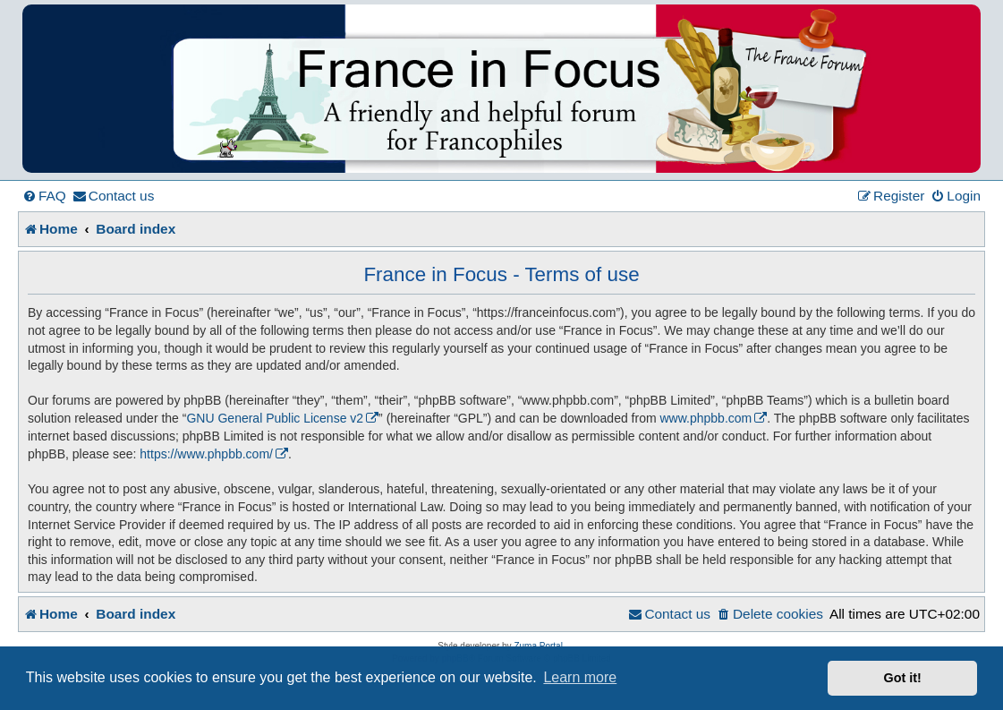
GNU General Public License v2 (274, 418)
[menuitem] (44, 196)
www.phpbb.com (706, 418)
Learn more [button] (579, 677)
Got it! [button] (903, 678)
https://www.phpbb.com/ (206, 454)
